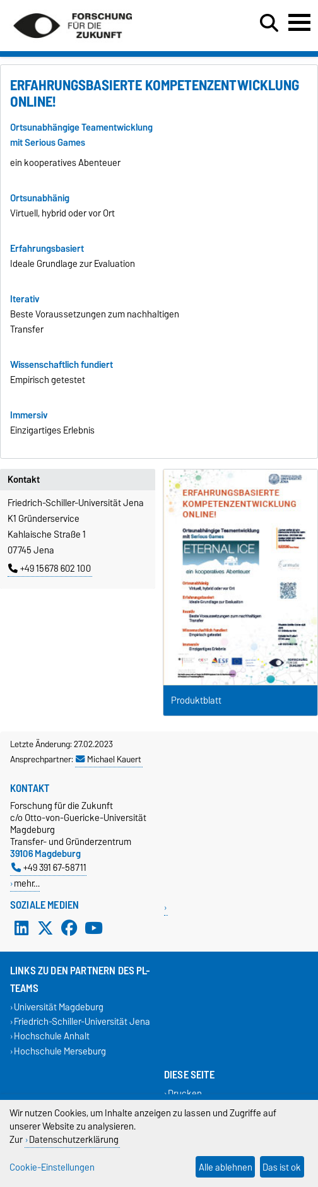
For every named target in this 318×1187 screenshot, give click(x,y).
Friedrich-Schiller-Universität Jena (82, 1022)
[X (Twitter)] (45, 927)
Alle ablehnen (225, 1167)
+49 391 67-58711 (48, 867)
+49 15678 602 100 (49, 568)
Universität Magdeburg (58, 1007)
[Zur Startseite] (72, 42)
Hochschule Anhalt (52, 1036)
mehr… (27, 883)
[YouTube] (93, 927)
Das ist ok (281, 1167)
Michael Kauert (108, 759)
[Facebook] (69, 927)
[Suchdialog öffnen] (269, 23)
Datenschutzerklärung (74, 1139)
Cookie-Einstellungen (52, 1167)
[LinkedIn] (21, 927)
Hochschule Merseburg (60, 1051)
